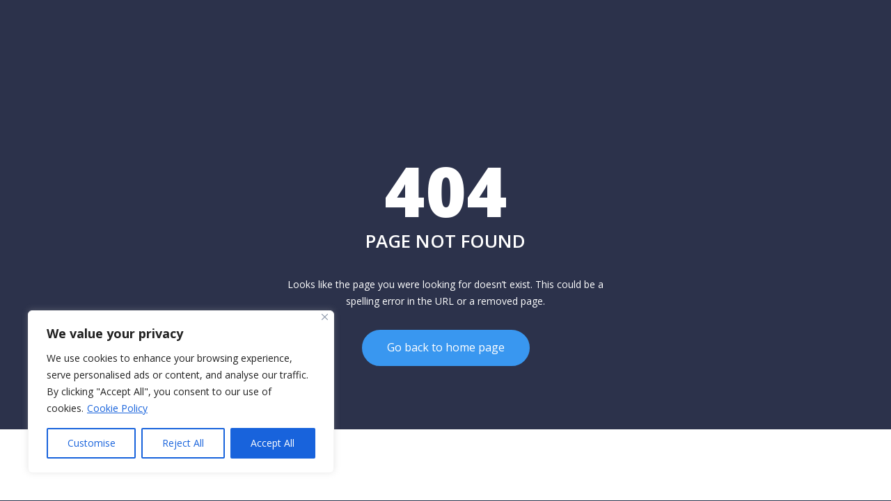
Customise (92, 443)
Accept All (272, 443)
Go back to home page (446, 348)
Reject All (183, 443)
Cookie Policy (117, 408)
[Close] (325, 317)
